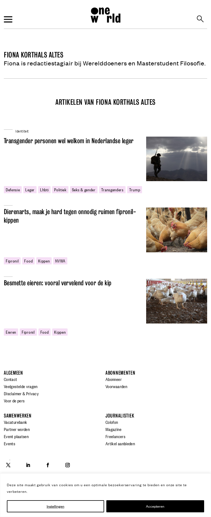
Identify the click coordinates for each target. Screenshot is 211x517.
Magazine (113, 429)
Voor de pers (14, 400)
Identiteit (22, 130)
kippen (44, 261)
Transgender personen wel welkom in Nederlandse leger (69, 141)
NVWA (60, 261)
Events (9, 443)
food (28, 261)
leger (29, 189)
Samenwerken (18, 416)
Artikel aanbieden (120, 443)
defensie (13, 189)
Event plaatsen (16, 436)
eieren (11, 332)
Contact (10, 379)
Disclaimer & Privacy (21, 393)
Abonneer (114, 379)
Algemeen (13, 373)
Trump (134, 189)
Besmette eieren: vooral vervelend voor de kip (58, 283)
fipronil (12, 261)
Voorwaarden (116, 386)
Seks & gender (84, 189)
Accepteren (155, 506)
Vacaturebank (15, 422)
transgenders (112, 189)
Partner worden (17, 429)
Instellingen (55, 506)
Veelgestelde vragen (21, 386)
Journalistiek (120, 416)
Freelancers (115, 436)
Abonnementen (120, 373)
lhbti (44, 189)
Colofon (112, 422)
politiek (60, 189)
